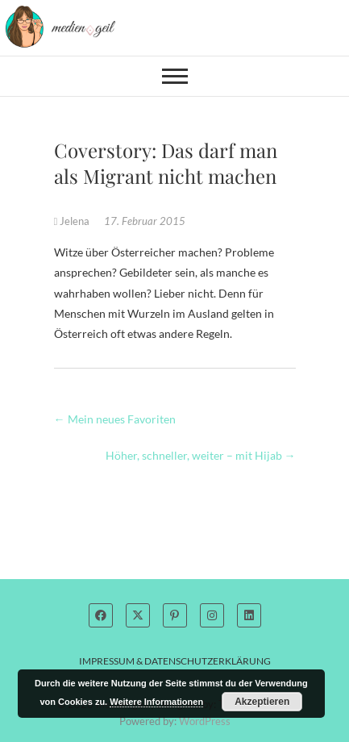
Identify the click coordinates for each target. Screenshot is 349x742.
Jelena (73, 221)
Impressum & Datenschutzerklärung (175, 661)
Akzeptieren (262, 701)
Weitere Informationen (156, 702)
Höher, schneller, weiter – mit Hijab (201, 455)
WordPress (205, 721)
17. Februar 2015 (144, 221)
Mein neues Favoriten (115, 419)
